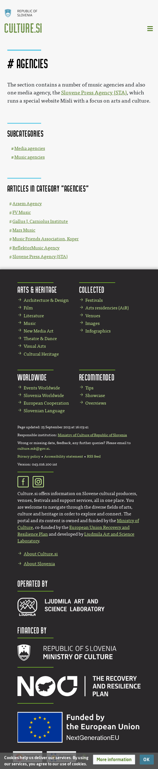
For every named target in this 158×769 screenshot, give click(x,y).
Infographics (98, 331)
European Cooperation (46, 403)
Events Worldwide (42, 388)
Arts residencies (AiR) (107, 308)
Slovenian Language (44, 410)
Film (28, 308)
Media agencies (29, 148)
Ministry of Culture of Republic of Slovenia (92, 435)
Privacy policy (28, 456)
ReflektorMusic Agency (35, 248)
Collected (91, 289)
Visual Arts (35, 346)
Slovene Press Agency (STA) (94, 93)
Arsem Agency (27, 203)
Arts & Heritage (37, 289)
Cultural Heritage (41, 354)
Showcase (95, 395)
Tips (89, 388)
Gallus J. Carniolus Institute (40, 221)
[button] (114, 759)
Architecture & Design (46, 300)
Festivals (94, 300)
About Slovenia (39, 563)
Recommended (97, 377)
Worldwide (32, 377)
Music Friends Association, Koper (45, 238)
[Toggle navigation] (150, 28)
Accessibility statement (63, 456)
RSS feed (94, 456)
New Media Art (39, 331)
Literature (34, 315)
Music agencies (29, 157)
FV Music (21, 212)
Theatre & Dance (40, 338)
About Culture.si (41, 554)
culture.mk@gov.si (33, 448)
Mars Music (23, 230)
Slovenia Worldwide (44, 395)
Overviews (95, 403)
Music (30, 323)
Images (92, 323)
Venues (92, 315)
